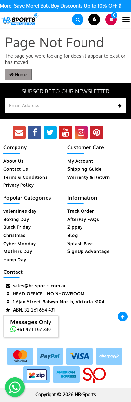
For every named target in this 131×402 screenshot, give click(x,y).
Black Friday (17, 227)
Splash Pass (80, 243)
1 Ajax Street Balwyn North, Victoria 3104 (54, 302)
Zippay (74, 227)
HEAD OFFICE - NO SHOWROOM (44, 294)
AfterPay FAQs (83, 219)
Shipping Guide (84, 169)
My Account (80, 161)
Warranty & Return (88, 177)
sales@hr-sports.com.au (35, 286)
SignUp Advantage (88, 251)
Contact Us (15, 169)
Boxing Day (16, 219)
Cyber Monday (19, 243)
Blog (72, 235)
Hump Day (14, 259)
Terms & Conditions (25, 177)
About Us (13, 161)
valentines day (19, 211)
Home (18, 74)
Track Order (80, 211)
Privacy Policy (18, 185)
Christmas (14, 235)
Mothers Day (17, 251)
